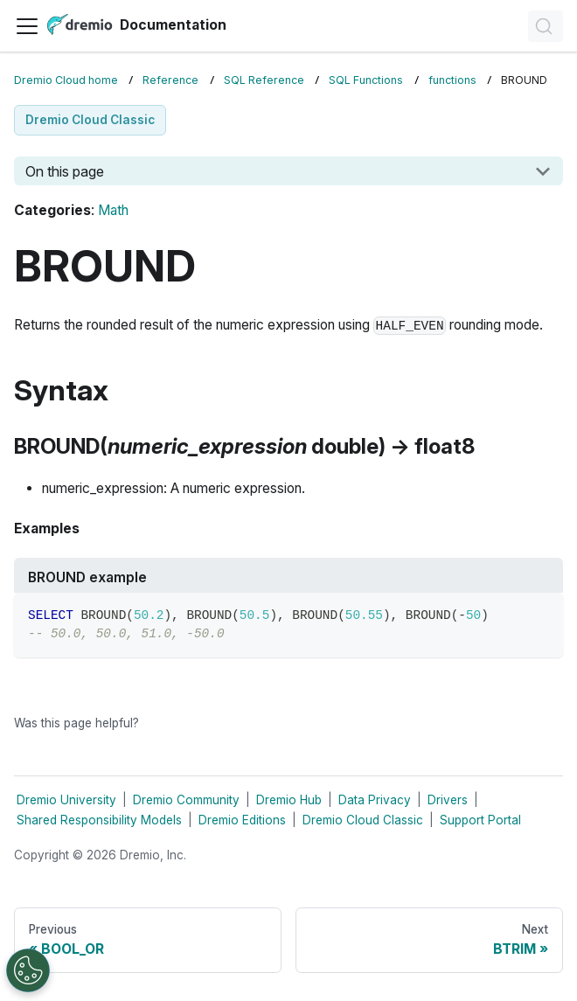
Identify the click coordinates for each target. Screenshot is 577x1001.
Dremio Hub (289, 800)
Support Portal (480, 820)
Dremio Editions (242, 820)
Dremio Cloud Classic (362, 820)
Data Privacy (374, 800)
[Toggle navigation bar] (27, 26)
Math (113, 210)
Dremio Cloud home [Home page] (66, 80)
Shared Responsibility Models (99, 820)
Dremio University (66, 800)
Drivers (448, 800)
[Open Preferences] (28, 970)
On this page (64, 171)
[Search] (545, 26)
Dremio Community (186, 800)
